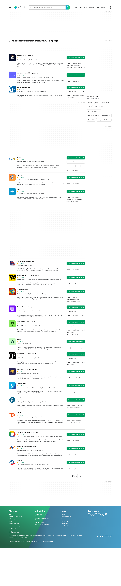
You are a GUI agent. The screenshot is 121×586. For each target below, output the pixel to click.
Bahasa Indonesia (37, 535)
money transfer (75, 81)
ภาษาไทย (11, 537)
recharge (78, 197)
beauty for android (76, 420)
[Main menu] (10, 7)
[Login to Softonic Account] (110, 7)
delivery (69, 170)
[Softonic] (20, 7)
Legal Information (66, 516)
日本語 (49, 535)
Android (68, 63)
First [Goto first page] (74, 476)
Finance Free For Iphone (72, 334)
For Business (12, 528)
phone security (70, 65)
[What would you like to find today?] (68, 7)
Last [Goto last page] (82, 476)
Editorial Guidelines (14, 523)
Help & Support (13, 519)
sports (68, 422)
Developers (101, 7)
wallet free (69, 168)
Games (83, 7)
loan (68, 407)
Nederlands (59, 535)
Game (77, 299)
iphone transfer (80, 95)
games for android (71, 301)
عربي (10, 535)
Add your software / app (15, 526)
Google (78, 301)
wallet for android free (78, 168)
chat (80, 407)
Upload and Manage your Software (42, 519)
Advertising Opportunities (42, 524)
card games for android (72, 201)
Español (24, 535)
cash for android (76, 170)
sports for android (71, 427)
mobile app (69, 199)
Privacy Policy (65, 521)
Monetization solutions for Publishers (42, 515)
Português (69, 535)
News (92, 7)
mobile (73, 197)
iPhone (73, 95)
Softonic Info (12, 514)
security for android (76, 63)
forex (73, 377)
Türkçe (16, 537)
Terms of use (65, 519)
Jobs (10, 521)
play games (74, 297)
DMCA (63, 514)
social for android (75, 422)
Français (29, 535)
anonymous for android (79, 67)
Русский (75, 535)
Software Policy (39, 522)
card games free (77, 199)
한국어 (53, 535)
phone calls (69, 67)
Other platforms (76, 91)
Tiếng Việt (21, 537)
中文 (26, 537)
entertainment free (71, 425)
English (19, 535)
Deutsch (14, 535)
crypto (81, 348)
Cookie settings (66, 526)
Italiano (45, 535)
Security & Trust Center (15, 516)
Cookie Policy (65, 523)
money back (80, 405)
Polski (64, 535)
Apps (75, 7)
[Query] (47, 7)
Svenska (81, 535)
